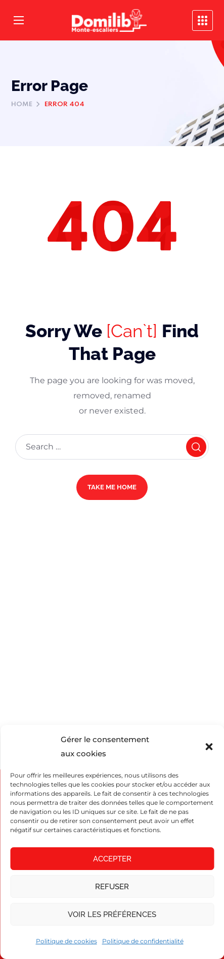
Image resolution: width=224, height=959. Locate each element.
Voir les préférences (112, 914)
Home (21, 104)
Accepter (112, 858)
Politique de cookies (66, 941)
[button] (209, 747)
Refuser (112, 886)
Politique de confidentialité (143, 941)
